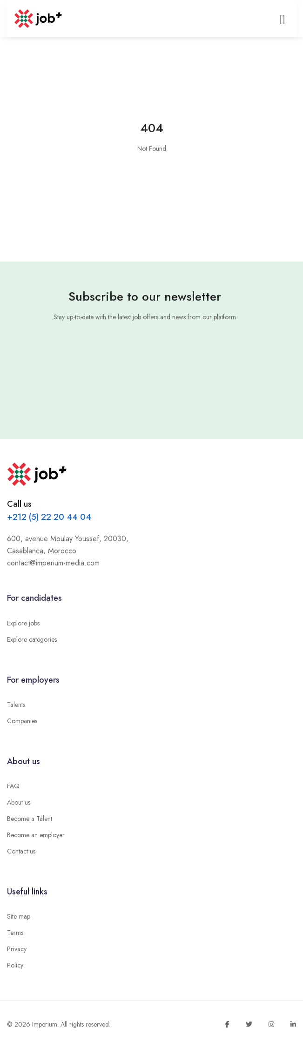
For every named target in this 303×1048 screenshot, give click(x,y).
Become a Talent (29, 818)
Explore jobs (23, 623)
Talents (16, 704)
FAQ (13, 786)
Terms (15, 932)
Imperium (44, 1024)
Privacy (17, 949)
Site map (18, 916)
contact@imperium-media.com (53, 563)
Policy (15, 965)
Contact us (21, 851)
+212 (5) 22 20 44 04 (49, 517)
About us (18, 802)
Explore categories (32, 639)
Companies (22, 721)
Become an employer (36, 835)
